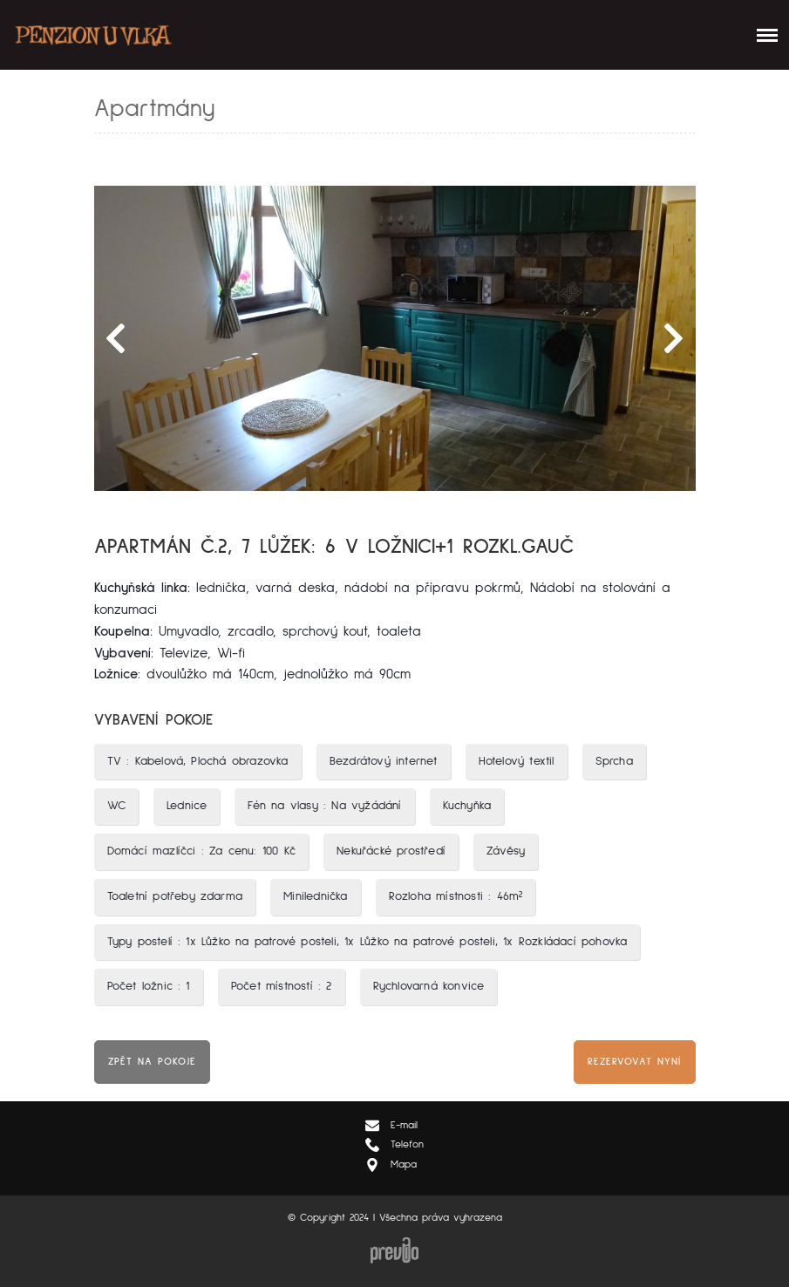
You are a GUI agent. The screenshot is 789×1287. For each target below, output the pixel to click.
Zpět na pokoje (152, 1062)
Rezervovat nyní (635, 1062)
